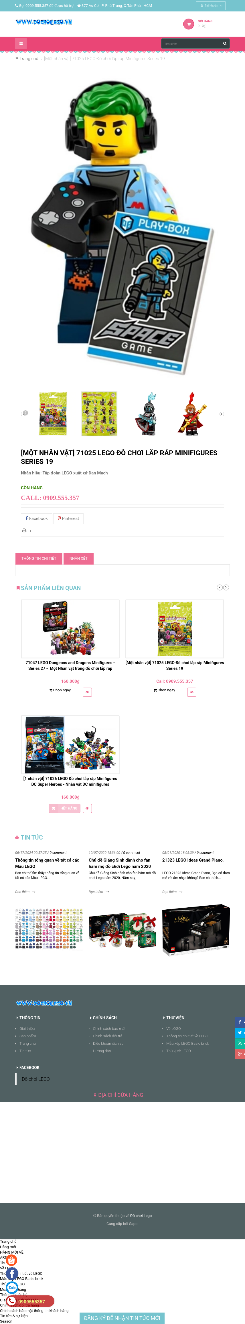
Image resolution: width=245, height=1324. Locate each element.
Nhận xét (79, 558)
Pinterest (68, 518)
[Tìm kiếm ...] (195, 43)
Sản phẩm (27, 1036)
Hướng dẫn (102, 1051)
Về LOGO (173, 1028)
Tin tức (25, 1051)
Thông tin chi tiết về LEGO (187, 1036)
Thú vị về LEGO (178, 1051)
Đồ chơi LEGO (36, 1079)
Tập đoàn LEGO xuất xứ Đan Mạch (75, 473)
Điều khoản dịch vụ (108, 1043)
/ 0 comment (57, 853)
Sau (25, 414)
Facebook (36, 518)
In (26, 530)
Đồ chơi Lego (141, 1216)
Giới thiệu (27, 1028)
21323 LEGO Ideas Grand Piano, (193, 860)
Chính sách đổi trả (107, 1036)
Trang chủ (27, 1043)
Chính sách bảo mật (109, 1028)
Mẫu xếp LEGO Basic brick (187, 1043)
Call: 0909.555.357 (50, 497)
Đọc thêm (22, 892)
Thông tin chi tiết (38, 558)
